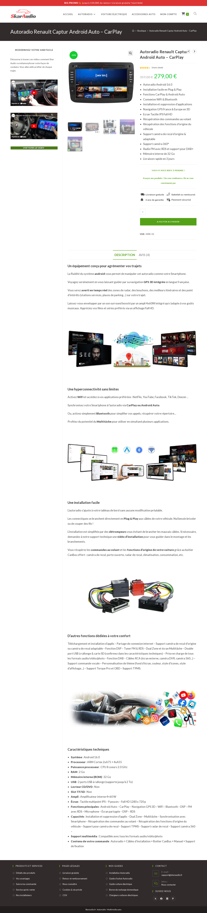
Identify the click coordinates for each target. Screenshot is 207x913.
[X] (155, 898)
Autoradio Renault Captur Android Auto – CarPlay (173, 30)
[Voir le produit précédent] (189, 51)
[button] (130, 53)
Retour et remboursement (75, 878)
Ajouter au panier (168, 221)
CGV (65, 895)
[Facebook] (161, 898)
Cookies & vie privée (72, 889)
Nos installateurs (24, 895)
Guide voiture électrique (120, 884)
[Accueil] (133, 30)
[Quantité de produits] (143, 212)
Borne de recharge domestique (123, 889)
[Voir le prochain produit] (194, 51)
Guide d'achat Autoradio (120, 878)
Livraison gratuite (71, 873)
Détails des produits (25, 873)
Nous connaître (70, 884)
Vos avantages (23, 878)
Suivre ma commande (26, 884)
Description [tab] (124, 255)
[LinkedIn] (167, 898)
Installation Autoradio (119, 873)
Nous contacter (168, 884)
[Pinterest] (172, 898)
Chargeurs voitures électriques (123, 895)
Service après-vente (25, 889)
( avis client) (157, 67)
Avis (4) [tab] (144, 255)
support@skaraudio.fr (171, 875)
